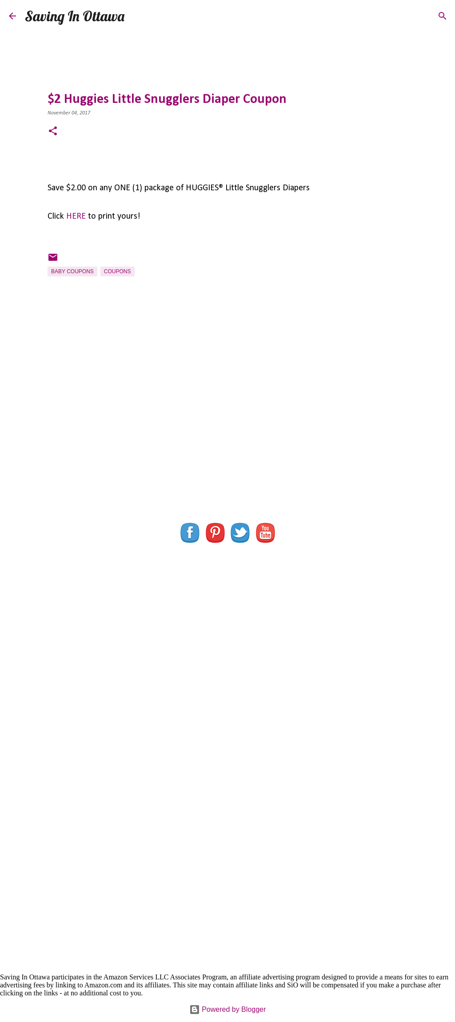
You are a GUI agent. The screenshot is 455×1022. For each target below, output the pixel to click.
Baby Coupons (72, 271)
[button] (53, 132)
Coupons (117, 271)
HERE (76, 216)
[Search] (137, 16)
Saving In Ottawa (74, 16)
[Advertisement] (227, 432)
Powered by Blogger (227, 1009)
